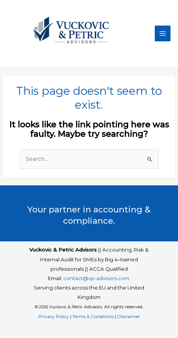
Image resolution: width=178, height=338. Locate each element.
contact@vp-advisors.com (96, 278)
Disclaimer (128, 316)
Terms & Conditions (93, 316)
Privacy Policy (53, 316)
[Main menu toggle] (163, 33)
